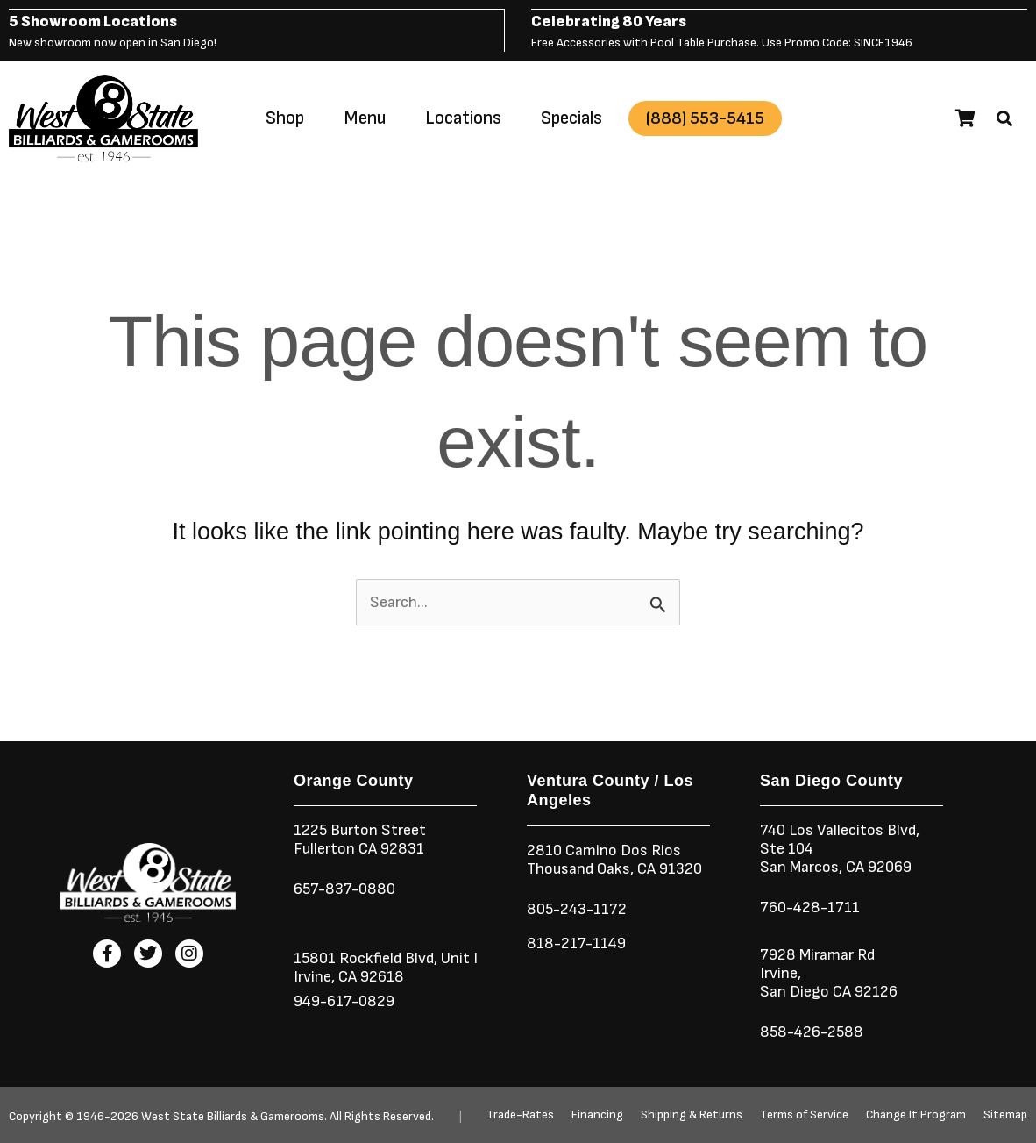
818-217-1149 (576, 942)
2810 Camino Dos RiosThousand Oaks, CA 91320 (614, 858)
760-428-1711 (811, 906)
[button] (1004, 117)
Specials (571, 117)
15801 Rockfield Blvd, (365, 957)
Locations (463, 117)
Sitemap (1005, 1115)
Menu (365, 117)
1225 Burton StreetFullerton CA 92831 (360, 838)
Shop (285, 117)
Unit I (457, 957)
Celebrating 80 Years (608, 20)
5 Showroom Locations (93, 20)
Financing (597, 1115)
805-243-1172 (577, 908)
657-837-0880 (344, 888)
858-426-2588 (811, 1031)
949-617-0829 (344, 1000)
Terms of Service (804, 1115)
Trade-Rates (520, 1115)
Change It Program (916, 1115)
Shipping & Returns (691, 1115)
